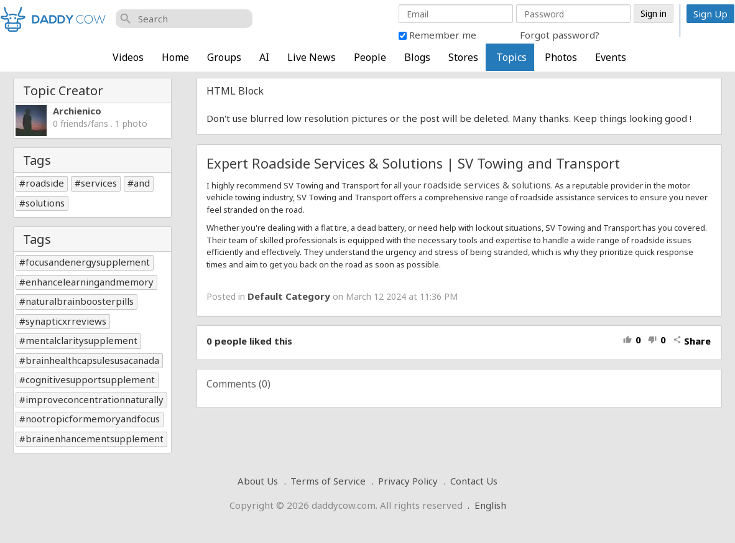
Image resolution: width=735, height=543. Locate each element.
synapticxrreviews (65, 321)
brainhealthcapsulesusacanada (92, 360)
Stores (463, 57)
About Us (258, 481)
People (370, 57)
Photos (561, 57)
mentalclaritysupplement (81, 340)
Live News (311, 57)
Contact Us (473, 481)
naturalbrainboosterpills (79, 301)
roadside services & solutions (487, 185)
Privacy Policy (408, 481)
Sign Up (710, 13)
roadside (44, 183)
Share (692, 341)
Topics (511, 57)
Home (175, 57)
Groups (224, 57)
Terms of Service (328, 481)
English (490, 505)
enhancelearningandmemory (89, 282)
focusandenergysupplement (87, 262)
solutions (45, 203)
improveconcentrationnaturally (94, 399)
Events (610, 57)
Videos (128, 57)
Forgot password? (559, 35)
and (142, 183)
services (99, 183)
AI (264, 57)
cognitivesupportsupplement (90, 379)
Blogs (417, 57)
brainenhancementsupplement (94, 438)
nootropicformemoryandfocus (92, 418)
